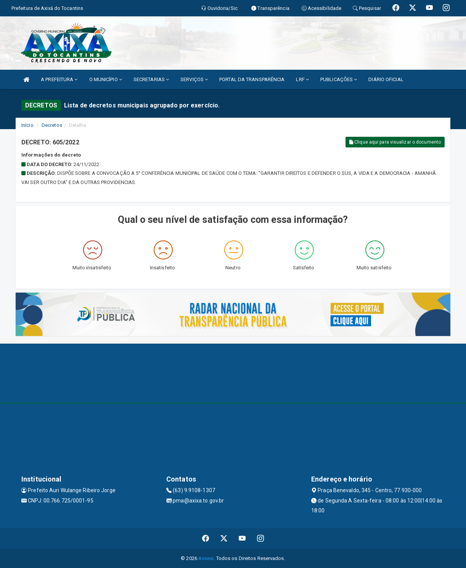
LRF (302, 79)
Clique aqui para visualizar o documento (395, 142)
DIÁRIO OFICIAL (385, 79)
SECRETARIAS (151, 79)
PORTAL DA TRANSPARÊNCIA (251, 79)
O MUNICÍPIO (105, 79)
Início (27, 125)
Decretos (52, 125)
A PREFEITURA (59, 79)
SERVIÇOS (194, 79)
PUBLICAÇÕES (338, 79)
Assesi (206, 558)
